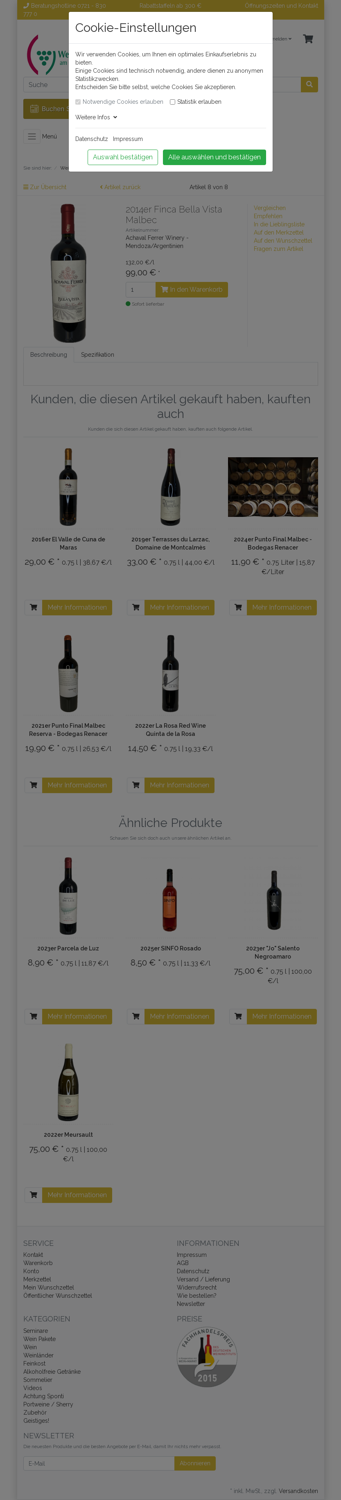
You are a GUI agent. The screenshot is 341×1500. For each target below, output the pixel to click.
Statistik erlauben (199, 101)
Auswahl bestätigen (123, 157)
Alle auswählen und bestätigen (214, 157)
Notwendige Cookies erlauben (123, 101)
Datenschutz (91, 139)
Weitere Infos (96, 117)
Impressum (128, 139)
